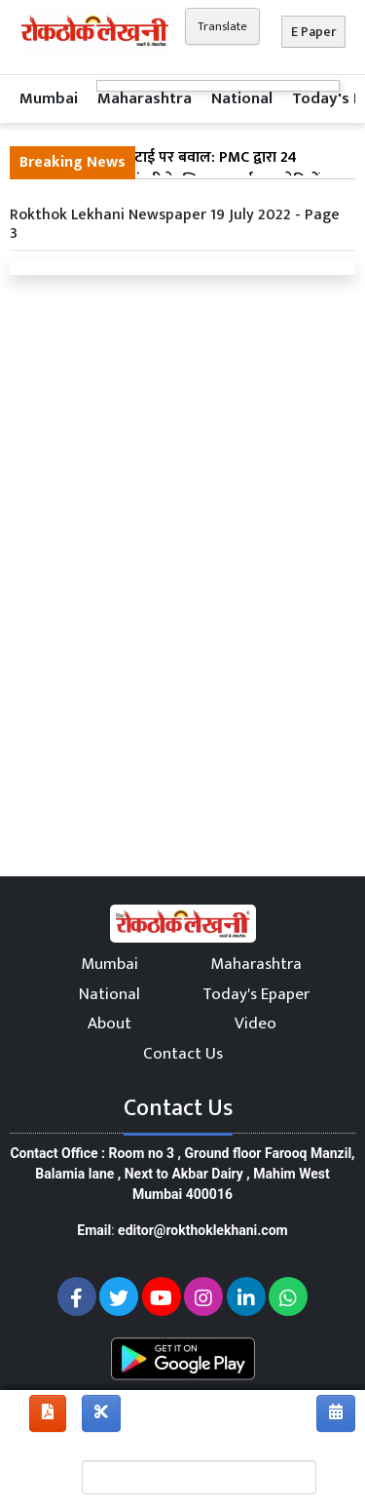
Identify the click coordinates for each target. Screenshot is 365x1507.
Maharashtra (144, 98)
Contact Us (183, 1053)
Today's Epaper (256, 994)
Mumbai (48, 98)
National (242, 98)
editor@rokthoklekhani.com (203, 1230)
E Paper (313, 31)
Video (255, 1023)
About (109, 1023)
